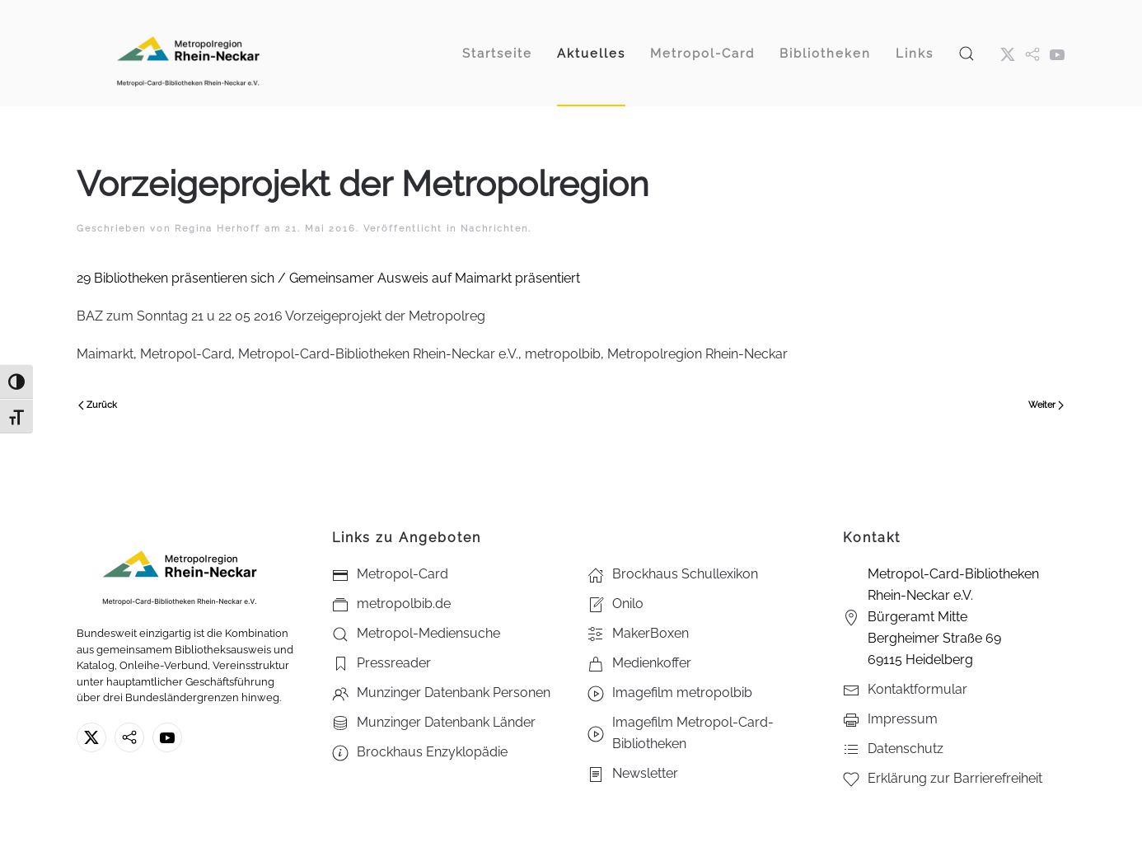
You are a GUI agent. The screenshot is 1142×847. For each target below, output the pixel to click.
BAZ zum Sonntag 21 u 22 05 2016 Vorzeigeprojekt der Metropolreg (281, 316)
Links (915, 53)
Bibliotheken (825, 53)
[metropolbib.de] (129, 737)
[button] (966, 53)
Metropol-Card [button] (702, 53)
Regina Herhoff (217, 228)
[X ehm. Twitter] (1007, 53)
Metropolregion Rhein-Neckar (697, 354)
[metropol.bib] (1032, 53)
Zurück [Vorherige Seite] (97, 405)
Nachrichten (494, 228)
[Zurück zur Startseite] (188, 53)
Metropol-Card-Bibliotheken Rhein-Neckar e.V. (378, 354)
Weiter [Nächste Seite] (1046, 405)
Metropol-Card (186, 354)
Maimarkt (105, 354)
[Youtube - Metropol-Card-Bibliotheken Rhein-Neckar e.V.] (1057, 53)
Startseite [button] (497, 53)
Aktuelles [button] (591, 53)
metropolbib (563, 354)
